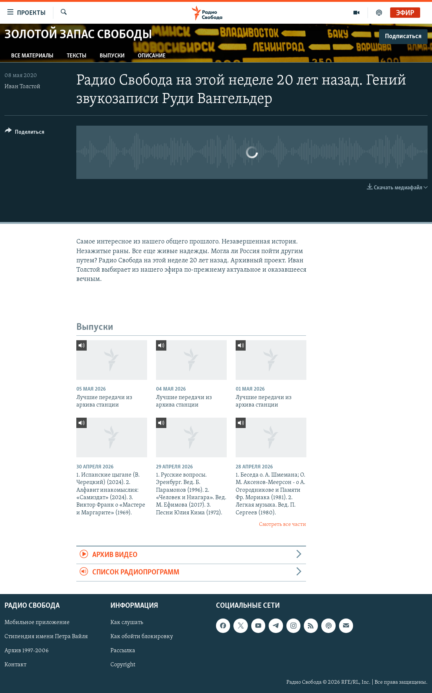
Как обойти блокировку (141, 637)
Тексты (76, 56)
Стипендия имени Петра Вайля (46, 637)
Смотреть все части (282, 524)
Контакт (15, 665)
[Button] (24, 133)
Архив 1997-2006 (26, 651)
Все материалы (32, 56)
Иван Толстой (22, 87)
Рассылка (122, 651)
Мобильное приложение (37, 623)
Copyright (122, 665)
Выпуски (112, 56)
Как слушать (126, 623)
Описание (152, 56)
